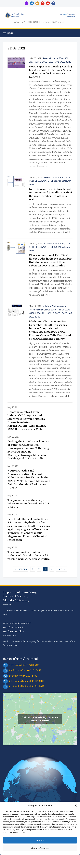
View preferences (40, 848)
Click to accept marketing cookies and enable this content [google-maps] (40, 719)
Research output (50, 58)
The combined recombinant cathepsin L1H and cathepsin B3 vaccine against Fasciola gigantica (29, 555)
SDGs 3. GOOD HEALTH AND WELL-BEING (53, 62)
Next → (61, 569)
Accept (40, 840)
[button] (75, 805)
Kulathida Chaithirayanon (54, 306)
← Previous (21, 569)
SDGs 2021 (56, 181)
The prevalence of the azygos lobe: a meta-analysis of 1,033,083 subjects (28, 503)
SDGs (61, 58)
